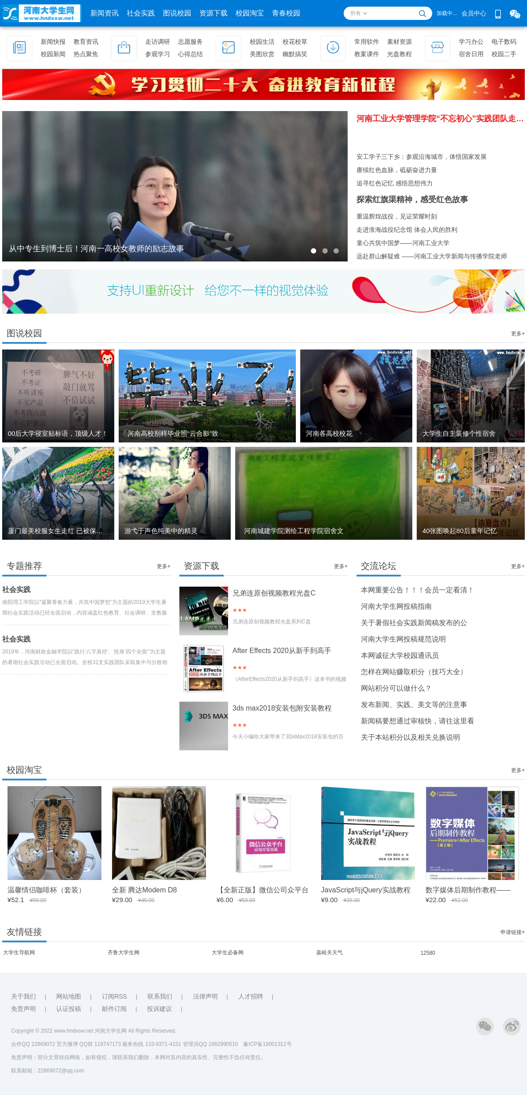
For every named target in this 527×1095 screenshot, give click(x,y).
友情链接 (24, 932)
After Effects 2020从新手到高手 (281, 650)
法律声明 (205, 996)
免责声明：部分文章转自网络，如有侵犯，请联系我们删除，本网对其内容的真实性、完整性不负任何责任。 (138, 1057)
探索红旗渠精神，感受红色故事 (412, 199)
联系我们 (159, 996)
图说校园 (177, 13)
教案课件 (366, 54)
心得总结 (190, 54)
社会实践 (141, 13)
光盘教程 (399, 54)
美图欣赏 (262, 54)
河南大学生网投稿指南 (396, 606)
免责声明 (23, 1008)
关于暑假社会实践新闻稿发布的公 (414, 622)
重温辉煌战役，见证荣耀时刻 (396, 216)
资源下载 (213, 13)
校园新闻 (53, 54)
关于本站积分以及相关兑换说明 (410, 737)
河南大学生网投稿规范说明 (403, 639)
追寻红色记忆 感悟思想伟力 (394, 183)
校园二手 (504, 54)
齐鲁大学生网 (124, 952)
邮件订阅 (114, 1008)
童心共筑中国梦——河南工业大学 (403, 242)
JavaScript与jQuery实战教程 (366, 890)
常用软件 (366, 41)
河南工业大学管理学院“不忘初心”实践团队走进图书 (440, 118)
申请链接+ (512, 932)
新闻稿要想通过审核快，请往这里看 (417, 721)
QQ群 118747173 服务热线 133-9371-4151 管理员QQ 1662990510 (161, 1044)
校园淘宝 (250, 13)
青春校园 (286, 13)
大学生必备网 (228, 952)
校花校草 (295, 41)
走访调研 (157, 41)
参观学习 (157, 54)
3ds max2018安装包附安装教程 (282, 708)
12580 (427, 953)
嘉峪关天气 (329, 952)
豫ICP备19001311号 (267, 1044)
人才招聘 (250, 996)
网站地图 (68, 996)
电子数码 (504, 41)
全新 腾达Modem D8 (144, 890)
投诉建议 (159, 1008)
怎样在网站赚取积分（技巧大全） (414, 672)
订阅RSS (114, 996)
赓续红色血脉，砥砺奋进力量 (396, 169)
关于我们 (23, 996)
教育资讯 (86, 41)
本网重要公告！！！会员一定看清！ (417, 590)
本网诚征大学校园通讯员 (400, 655)
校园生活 (262, 41)
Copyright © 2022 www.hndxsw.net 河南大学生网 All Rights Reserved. (93, 1031)
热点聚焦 (86, 54)
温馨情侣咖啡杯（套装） (46, 890)
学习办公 (471, 41)
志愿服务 (190, 41)
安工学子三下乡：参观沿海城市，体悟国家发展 (421, 156)
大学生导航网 (19, 952)
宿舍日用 (471, 54)
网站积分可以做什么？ (396, 688)
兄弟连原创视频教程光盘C (274, 593)
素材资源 (399, 41)
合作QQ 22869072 (34, 1044)
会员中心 (473, 13)
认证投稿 (68, 1008)
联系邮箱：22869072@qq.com (47, 1071)
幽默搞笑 (295, 54)
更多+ (518, 333)
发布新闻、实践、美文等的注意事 (414, 704)
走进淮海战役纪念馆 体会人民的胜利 (406, 229)
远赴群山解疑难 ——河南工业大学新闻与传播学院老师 (431, 256)
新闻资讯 (104, 13)
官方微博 (67, 1044)
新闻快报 (53, 41)
